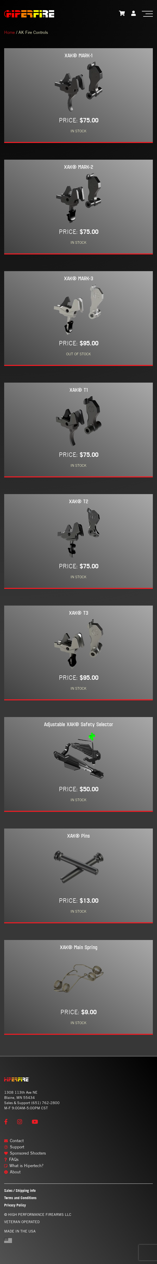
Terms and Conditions (20, 1197)
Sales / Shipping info (20, 1190)
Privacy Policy (15, 1205)
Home (9, 32)
